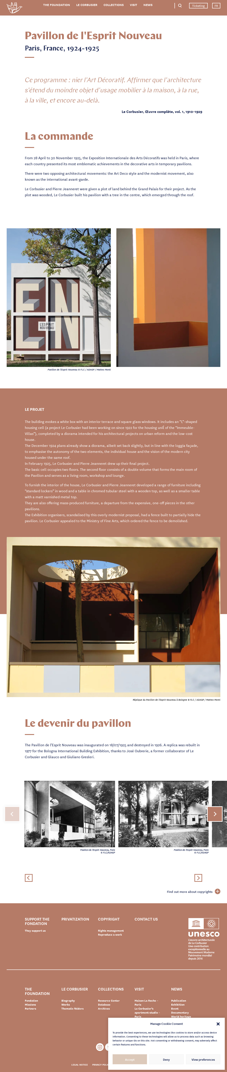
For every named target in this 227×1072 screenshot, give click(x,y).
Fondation (31, 1000)
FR (216, 5)
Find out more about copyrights (193, 891)
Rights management (111, 930)
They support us (35, 930)
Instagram (100, 1047)
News (148, 4)
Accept (130, 1059)
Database (104, 1004)
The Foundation (56, 4)
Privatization (75, 919)
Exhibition (177, 1004)
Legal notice (79, 1064)
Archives (104, 1008)
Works (65, 1004)
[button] (218, 1023)
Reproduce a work (110, 934)
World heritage (181, 1016)
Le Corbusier (86, 4)
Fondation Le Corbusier (14, 8)
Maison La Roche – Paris (146, 1002)
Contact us (146, 919)
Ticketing (198, 5)
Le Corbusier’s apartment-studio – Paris (147, 1012)
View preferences (203, 1059)
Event (174, 1008)
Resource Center (109, 1000)
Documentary (180, 1012)
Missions (30, 1004)
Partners (30, 1008)
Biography (68, 1000)
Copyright (108, 919)
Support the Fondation (37, 921)
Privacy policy (101, 1064)
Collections (114, 4)
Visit (133, 4)
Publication (178, 1000)
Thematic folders (72, 1008)
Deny (166, 1059)
